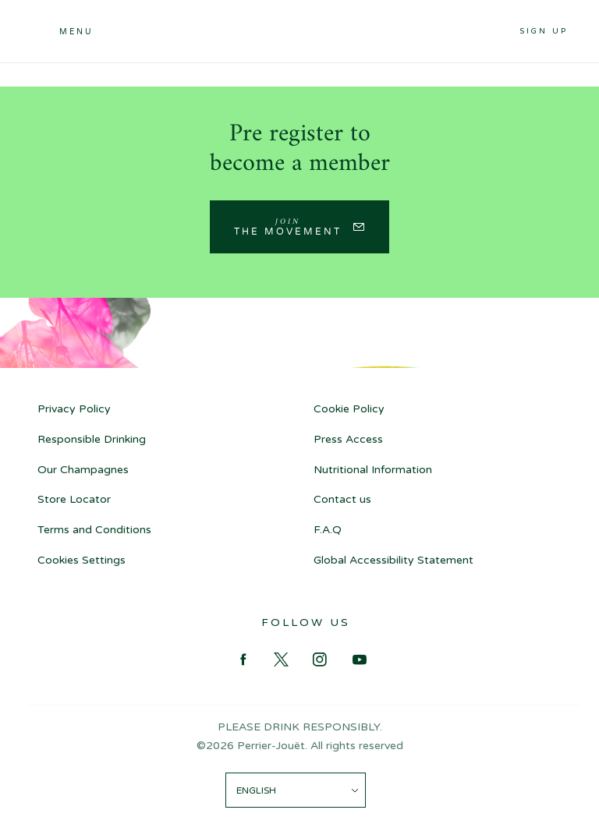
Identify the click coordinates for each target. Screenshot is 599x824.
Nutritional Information (373, 469)
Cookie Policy (349, 409)
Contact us (342, 499)
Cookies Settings (81, 560)
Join (288, 226)
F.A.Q (328, 529)
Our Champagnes (83, 469)
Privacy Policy (74, 409)
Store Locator (74, 499)
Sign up (543, 31)
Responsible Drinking (91, 439)
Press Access (348, 439)
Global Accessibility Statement (393, 560)
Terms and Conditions (94, 529)
